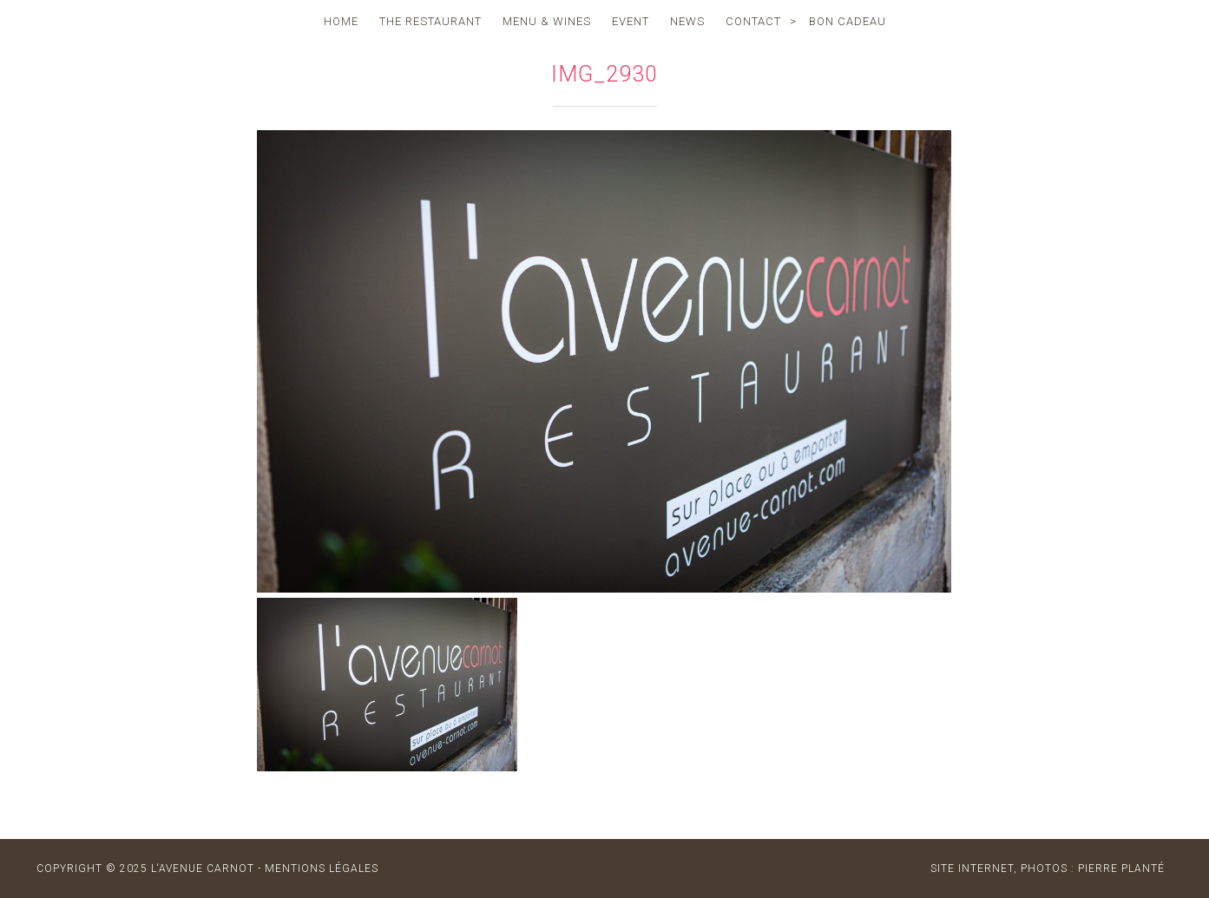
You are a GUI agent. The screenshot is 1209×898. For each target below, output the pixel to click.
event (630, 21)
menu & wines (547, 21)
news (687, 21)
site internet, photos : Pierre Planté (1047, 868)
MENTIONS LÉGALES (321, 868)
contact (753, 21)
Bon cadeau (847, 21)
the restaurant (430, 21)
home (341, 21)
